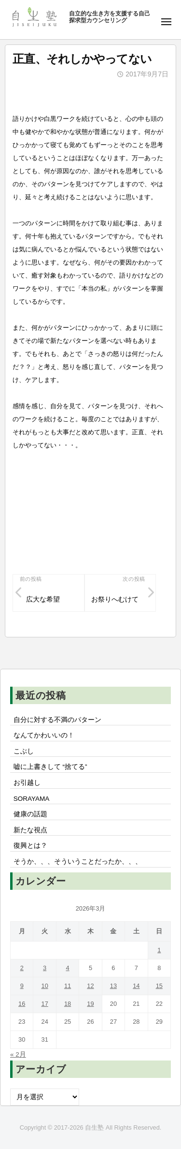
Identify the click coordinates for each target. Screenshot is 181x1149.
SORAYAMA (32, 798)
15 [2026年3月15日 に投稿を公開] (159, 985)
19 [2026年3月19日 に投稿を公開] (90, 1003)
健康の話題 (30, 814)
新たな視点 (30, 830)
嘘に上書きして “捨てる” (50, 766)
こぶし (24, 751)
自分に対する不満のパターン (57, 719)
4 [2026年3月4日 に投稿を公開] (67, 968)
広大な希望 (43, 599)
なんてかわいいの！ (44, 735)
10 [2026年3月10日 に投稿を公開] (45, 985)
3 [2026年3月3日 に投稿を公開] (44, 968)
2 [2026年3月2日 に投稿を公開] (22, 968)
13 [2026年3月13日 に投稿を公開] (113, 985)
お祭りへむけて (115, 599)
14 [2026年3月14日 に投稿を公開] (136, 985)
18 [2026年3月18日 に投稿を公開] (67, 1003)
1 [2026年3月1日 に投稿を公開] (159, 950)
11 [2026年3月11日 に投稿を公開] (67, 985)
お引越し (27, 782)
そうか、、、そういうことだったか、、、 (78, 861)
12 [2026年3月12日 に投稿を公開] (90, 985)
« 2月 (18, 1054)
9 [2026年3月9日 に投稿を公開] (22, 985)
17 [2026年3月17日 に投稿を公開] (45, 1003)
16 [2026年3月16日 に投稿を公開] (21, 1003)
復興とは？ (30, 845)
